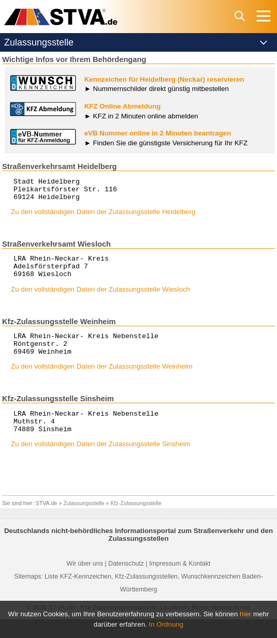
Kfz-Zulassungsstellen (146, 595)
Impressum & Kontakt (179, 582)
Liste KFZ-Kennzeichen (78, 595)
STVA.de (46, 522)
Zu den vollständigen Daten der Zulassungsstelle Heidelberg (103, 216)
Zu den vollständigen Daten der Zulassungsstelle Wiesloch (100, 298)
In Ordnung (166, 624)
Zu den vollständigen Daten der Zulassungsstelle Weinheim (102, 380)
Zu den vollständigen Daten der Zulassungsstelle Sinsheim (101, 462)
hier (245, 614)
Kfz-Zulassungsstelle (136, 522)
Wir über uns (85, 582)
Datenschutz (126, 582)
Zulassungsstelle (83, 522)
